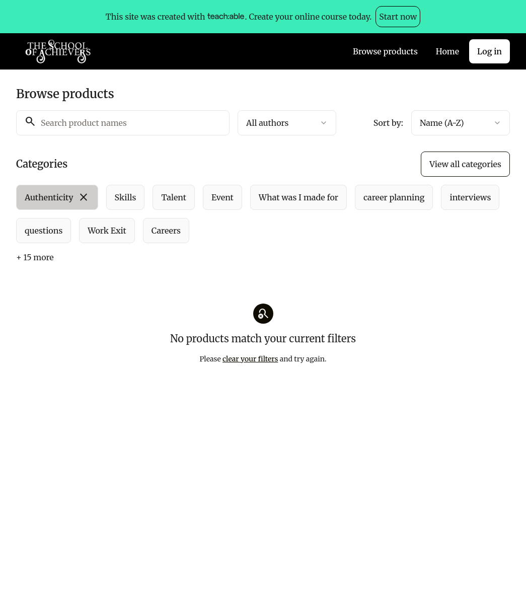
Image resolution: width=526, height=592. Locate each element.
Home (447, 51)
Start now (398, 17)
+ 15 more (35, 257)
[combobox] (287, 122)
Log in (489, 51)
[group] (263, 214)
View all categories (465, 164)
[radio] (57, 197)
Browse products (385, 51)
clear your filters (250, 358)
